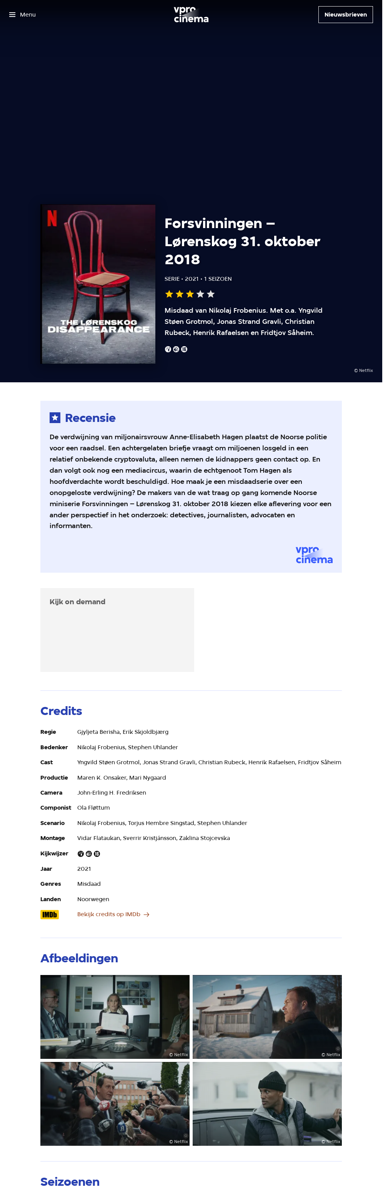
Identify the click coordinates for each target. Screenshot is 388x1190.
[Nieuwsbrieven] (345, 14)
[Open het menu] (22, 14)
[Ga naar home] (191, 14)
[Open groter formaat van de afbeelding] (115, 1017)
